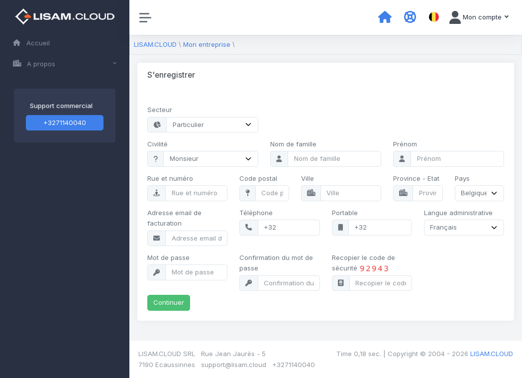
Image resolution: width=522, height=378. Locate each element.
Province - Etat (416, 178)
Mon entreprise (206, 44)
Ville (307, 178)
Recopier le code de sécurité (363, 263)
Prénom (405, 144)
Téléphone (256, 213)
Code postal (258, 178)
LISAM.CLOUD (155, 44)
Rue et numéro (170, 178)
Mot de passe (168, 257)
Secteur (159, 110)
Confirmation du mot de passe (276, 262)
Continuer (168, 302)
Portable (345, 213)
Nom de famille (293, 144)
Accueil (31, 43)
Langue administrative (458, 213)
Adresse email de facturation (174, 218)
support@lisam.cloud (233, 365)
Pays (462, 178)
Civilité (157, 144)
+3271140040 (64, 122)
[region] (64, 189)
